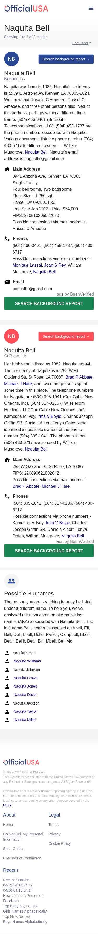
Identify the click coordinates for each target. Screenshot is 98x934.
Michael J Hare (18, 383)
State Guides (13, 849)
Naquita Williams (22, 661)
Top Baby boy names (20, 906)
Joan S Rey (55, 265)
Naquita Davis (20, 695)
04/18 (17, 885)
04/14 (28, 890)
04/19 (7, 885)
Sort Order (80, 43)
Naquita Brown (21, 678)
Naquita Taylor (20, 711)
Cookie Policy (60, 843)
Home (8, 825)
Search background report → (66, 59)
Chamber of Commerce (22, 858)
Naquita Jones (20, 686)
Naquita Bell (36, 152)
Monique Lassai (27, 265)
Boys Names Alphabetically (25, 922)
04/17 (28, 885)
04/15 (17, 890)
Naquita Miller (20, 720)
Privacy (55, 834)
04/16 (7, 890)
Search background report (49, 303)
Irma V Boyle (49, 416)
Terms (54, 825)
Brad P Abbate (79, 377)
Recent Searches (17, 880)
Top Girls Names (16, 916)
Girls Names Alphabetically (25, 911)
